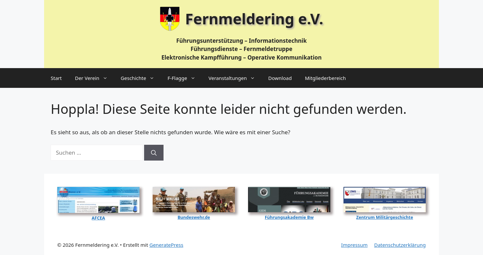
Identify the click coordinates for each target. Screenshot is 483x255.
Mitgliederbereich (325, 78)
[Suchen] (154, 153)
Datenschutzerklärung (400, 245)
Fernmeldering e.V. (254, 19)
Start (56, 78)
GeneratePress (166, 245)
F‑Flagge (184, 78)
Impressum (354, 245)
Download (280, 78)
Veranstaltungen (235, 78)
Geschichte (141, 78)
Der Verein (94, 78)
